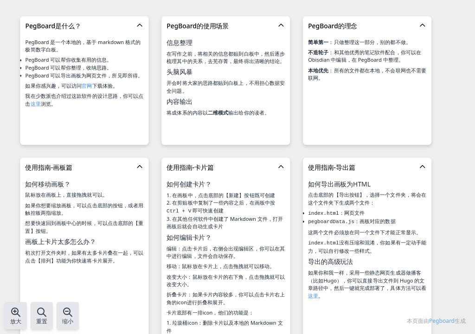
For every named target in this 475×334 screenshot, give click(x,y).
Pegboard (442, 321)
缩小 (67, 316)
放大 (15, 316)
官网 (87, 85)
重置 (41, 316)
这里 (36, 103)
